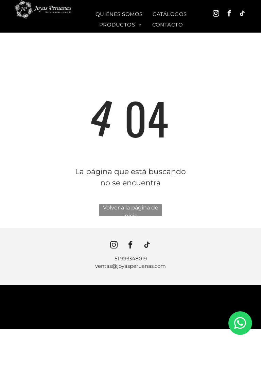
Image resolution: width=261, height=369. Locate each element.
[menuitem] (119, 14)
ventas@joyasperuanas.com (130, 266)
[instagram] (216, 14)
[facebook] (229, 14)
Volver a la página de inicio (130, 210)
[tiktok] (242, 14)
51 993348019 (131, 258)
